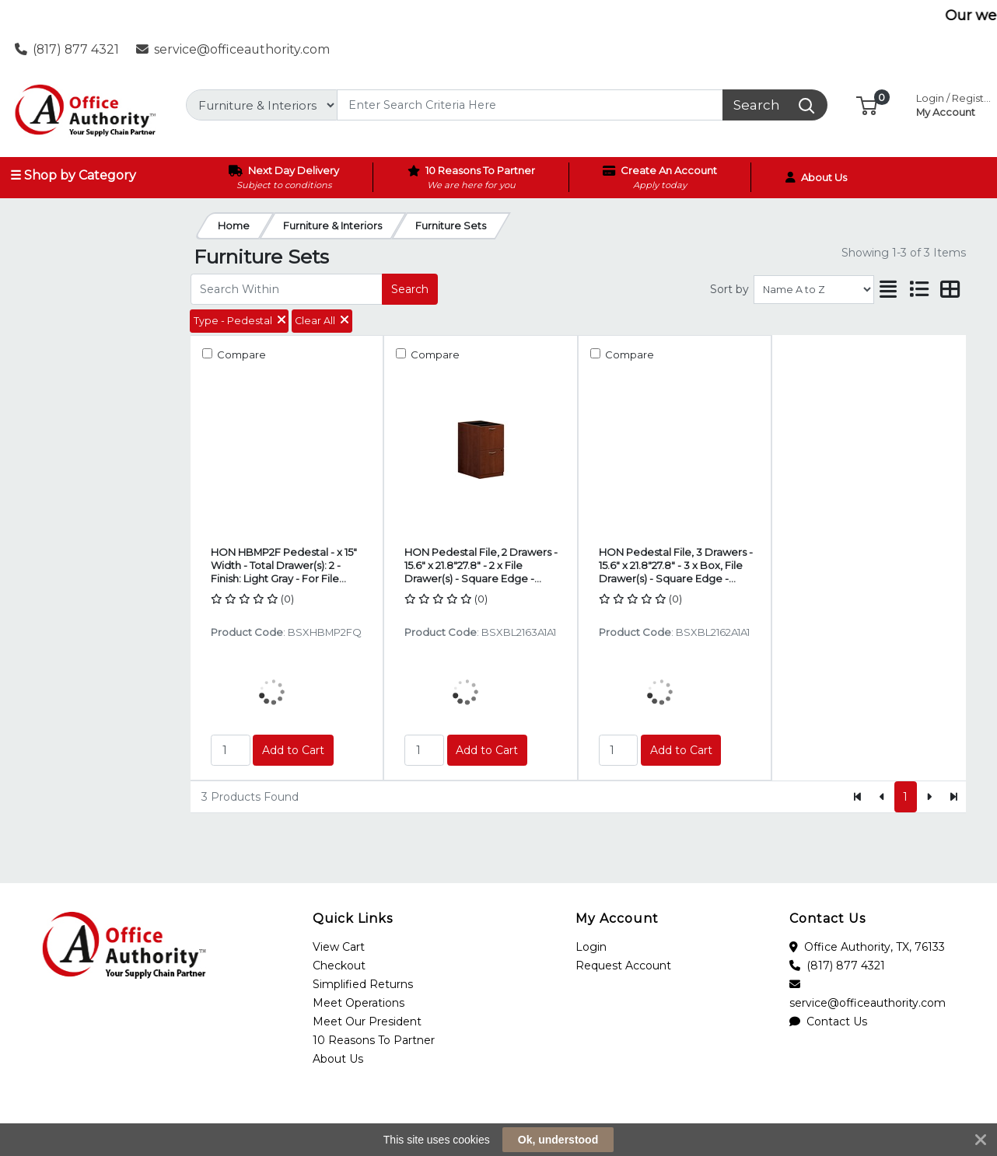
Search (410, 289)
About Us (338, 1059)
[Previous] (882, 796)
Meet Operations (358, 1003)
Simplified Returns (363, 984)
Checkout (339, 966)
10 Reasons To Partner (374, 1040)
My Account (955, 103)
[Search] (530, 104)
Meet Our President (367, 1022)
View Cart (339, 947)
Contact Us (828, 1022)
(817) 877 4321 (67, 49)
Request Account (623, 966)
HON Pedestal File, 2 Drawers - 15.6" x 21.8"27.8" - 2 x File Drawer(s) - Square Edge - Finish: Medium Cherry (481, 566)
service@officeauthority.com (233, 49)
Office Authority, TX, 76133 (867, 947)
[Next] (929, 796)
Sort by (729, 289)
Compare (240, 354)
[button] (866, 104)
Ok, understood (558, 1139)
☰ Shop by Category (73, 175)
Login (591, 947)
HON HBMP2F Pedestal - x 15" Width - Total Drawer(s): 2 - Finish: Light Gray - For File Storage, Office (284, 566)
